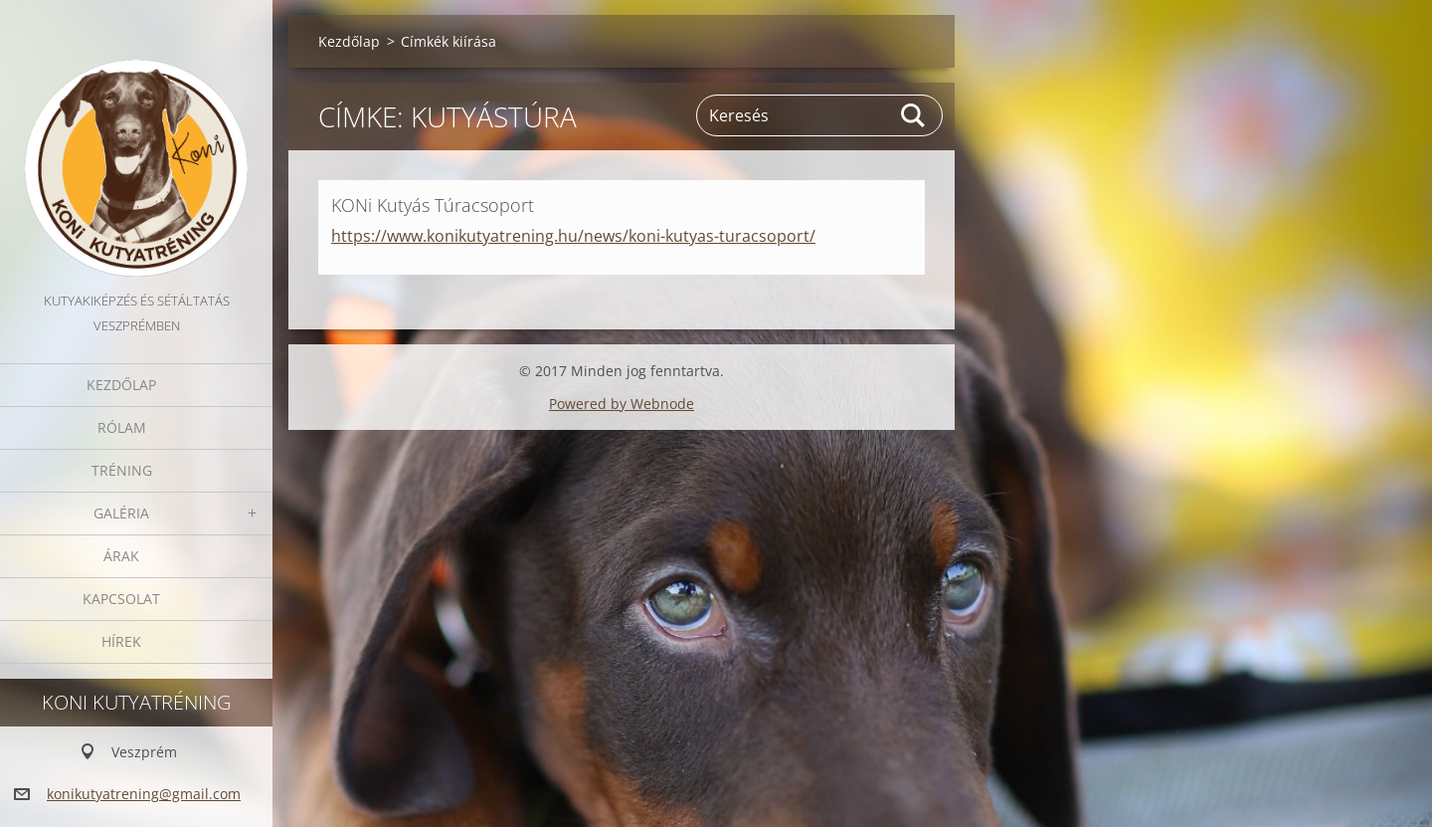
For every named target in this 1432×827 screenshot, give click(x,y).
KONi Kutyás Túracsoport (432, 205)
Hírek (121, 641)
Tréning (121, 470)
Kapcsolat (121, 598)
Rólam (121, 427)
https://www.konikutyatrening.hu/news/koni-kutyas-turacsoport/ (573, 236)
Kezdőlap (121, 384)
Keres (914, 115)
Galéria (121, 513)
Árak (121, 555)
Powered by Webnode (621, 403)
